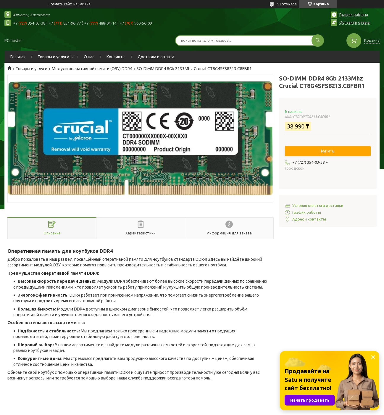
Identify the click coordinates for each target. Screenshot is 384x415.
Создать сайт (60, 4)
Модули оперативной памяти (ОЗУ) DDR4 (92, 68)
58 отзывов (286, 4)
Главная (17, 57)
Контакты (116, 57)
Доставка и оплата (156, 57)
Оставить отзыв (354, 22)
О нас (89, 57)
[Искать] (318, 40)
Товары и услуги (53, 57)
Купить (328, 151)
